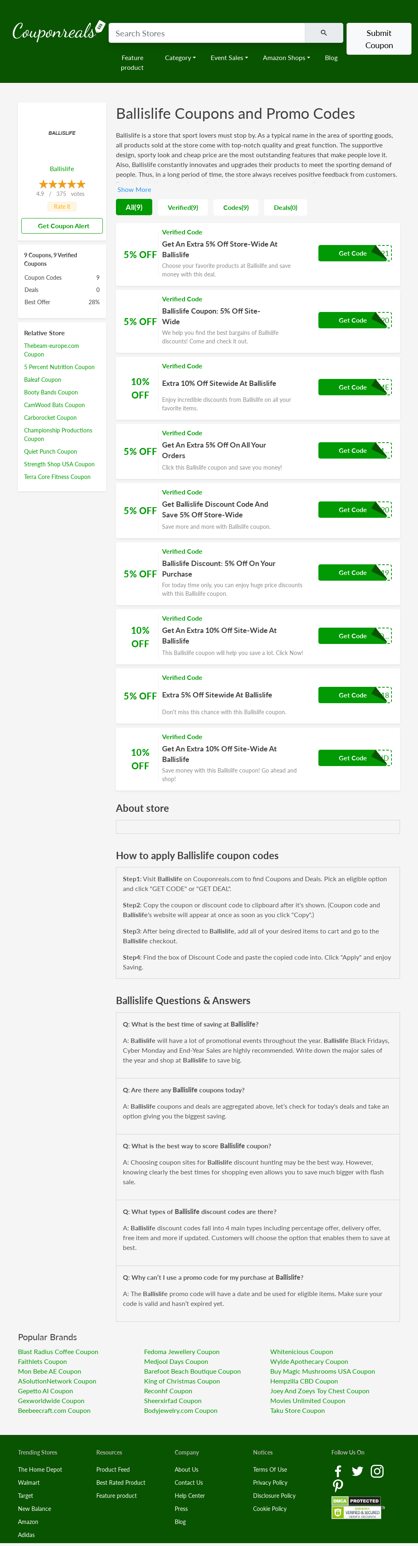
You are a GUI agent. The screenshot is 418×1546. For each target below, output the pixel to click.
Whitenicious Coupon (301, 1351)
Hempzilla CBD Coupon (304, 1381)
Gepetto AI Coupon (45, 1391)
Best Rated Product (120, 1482)
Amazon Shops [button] (284, 57)
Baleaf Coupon (42, 379)
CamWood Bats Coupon (54, 404)
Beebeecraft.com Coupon (54, 1410)
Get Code (353, 253)
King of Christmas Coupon (182, 1381)
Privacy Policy (270, 1482)
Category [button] (178, 57)
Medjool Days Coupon (176, 1361)
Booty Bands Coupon (51, 392)
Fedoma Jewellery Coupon (182, 1351)
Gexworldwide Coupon (51, 1400)
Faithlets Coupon (42, 1361)
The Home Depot (40, 1469)
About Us (186, 1469)
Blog (331, 57)
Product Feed (113, 1469)
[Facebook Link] (338, 1470)
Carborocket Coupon (50, 417)
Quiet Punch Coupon (50, 451)
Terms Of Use (270, 1469)
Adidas (26, 1534)
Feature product (132, 62)
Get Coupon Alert (60, 225)
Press (181, 1508)
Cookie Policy (270, 1508)
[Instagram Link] (377, 1470)
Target (25, 1495)
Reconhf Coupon (168, 1391)
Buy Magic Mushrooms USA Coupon (322, 1371)
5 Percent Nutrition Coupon (59, 366)
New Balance (34, 1508)
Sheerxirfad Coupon (173, 1400)
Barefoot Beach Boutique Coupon (192, 1371)
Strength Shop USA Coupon (59, 464)
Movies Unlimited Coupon (307, 1400)
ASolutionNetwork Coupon (57, 1381)
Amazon (28, 1521)
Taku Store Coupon (297, 1410)
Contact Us (189, 1482)
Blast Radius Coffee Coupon (58, 1351)
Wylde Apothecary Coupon (309, 1361)
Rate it (62, 206)
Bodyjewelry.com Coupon (181, 1410)
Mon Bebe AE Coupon (49, 1371)
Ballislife (62, 168)
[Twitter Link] (358, 1470)
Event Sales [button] (227, 57)
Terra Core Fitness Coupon (57, 476)
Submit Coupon (379, 39)
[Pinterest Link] (338, 1485)
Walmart (29, 1482)
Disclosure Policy (274, 1495)
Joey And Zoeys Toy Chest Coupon (319, 1391)
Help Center (190, 1495)
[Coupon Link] (258, 254)
